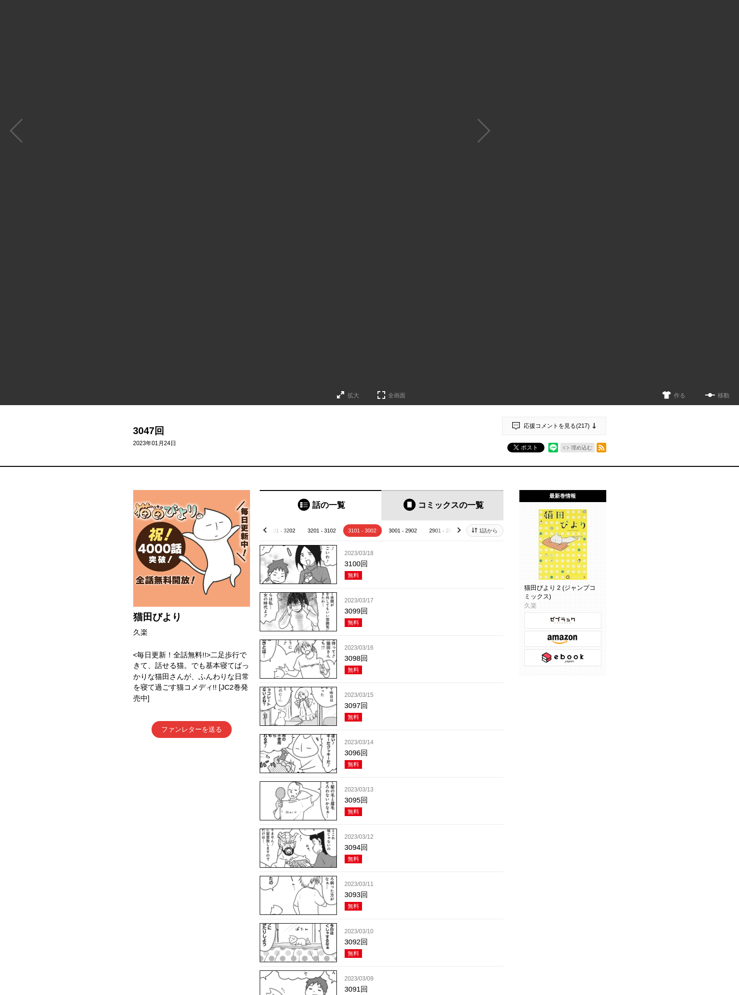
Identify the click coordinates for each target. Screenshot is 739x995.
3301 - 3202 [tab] (281, 530)
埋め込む (581, 447)
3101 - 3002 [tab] (362, 530)
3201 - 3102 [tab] (321, 530)
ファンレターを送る (191, 729)
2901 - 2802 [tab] (443, 530)
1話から (488, 530)
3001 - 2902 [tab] (403, 530)
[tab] (321, 505)
